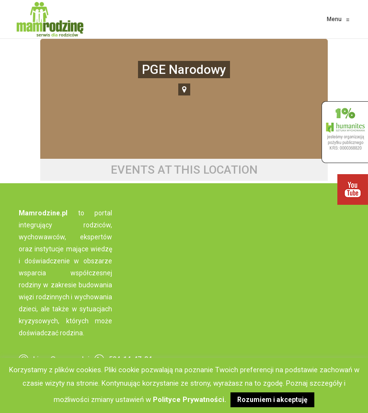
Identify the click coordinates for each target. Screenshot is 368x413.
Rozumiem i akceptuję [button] (272, 399)
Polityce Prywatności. (189, 399)
